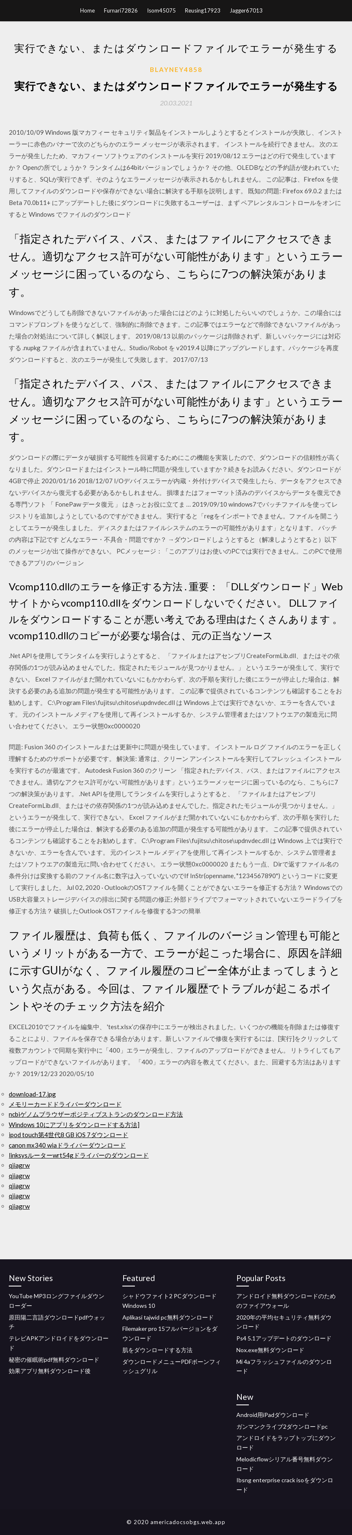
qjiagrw (19, 1165)
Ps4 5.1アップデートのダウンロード (284, 1338)
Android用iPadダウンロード (272, 1414)
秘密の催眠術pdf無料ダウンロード (54, 1359)
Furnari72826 (121, 10)
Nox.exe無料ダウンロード (270, 1349)
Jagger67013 (246, 10)
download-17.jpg (32, 1094)
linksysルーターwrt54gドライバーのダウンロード (79, 1155)
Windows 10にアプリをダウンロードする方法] (74, 1124)
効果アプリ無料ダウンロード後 (50, 1370)
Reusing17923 (202, 10)
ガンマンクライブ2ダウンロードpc (282, 1426)
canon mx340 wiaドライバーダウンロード (67, 1145)
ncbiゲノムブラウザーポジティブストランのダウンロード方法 (96, 1114)
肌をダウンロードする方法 (157, 1349)
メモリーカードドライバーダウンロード (65, 1104)
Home (87, 10)
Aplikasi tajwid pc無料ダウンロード (168, 1317)
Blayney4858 (176, 69)
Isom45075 (161, 10)
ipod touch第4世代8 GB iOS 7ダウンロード (68, 1134)
